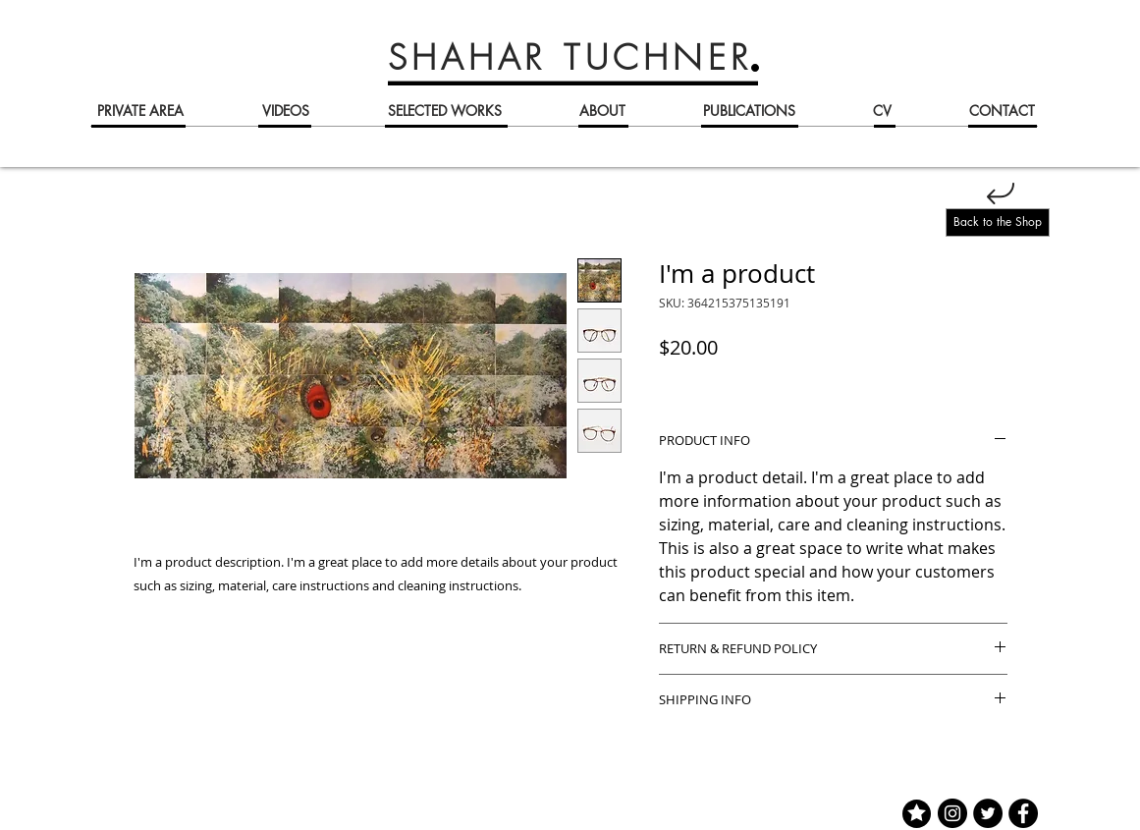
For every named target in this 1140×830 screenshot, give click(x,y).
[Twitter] (988, 813)
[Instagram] (952, 813)
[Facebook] (1023, 813)
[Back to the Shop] (998, 222)
